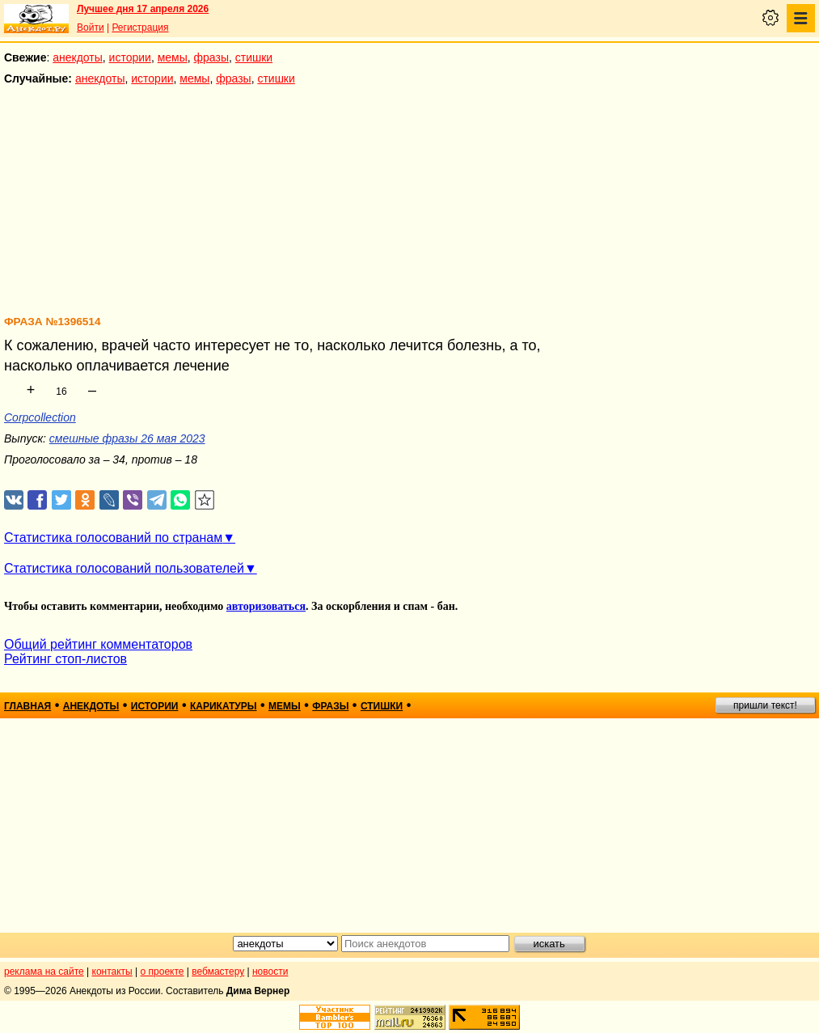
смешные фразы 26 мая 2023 (127, 438)
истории (130, 57)
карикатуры (223, 706)
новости (270, 971)
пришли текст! (765, 705)
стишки (253, 57)
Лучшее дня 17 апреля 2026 (143, 9)
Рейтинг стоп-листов (65, 659)
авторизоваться (266, 606)
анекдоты (78, 57)
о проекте (162, 971)
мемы (173, 57)
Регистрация (140, 27)
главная (27, 706)
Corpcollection (40, 417)
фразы (211, 57)
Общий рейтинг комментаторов (98, 644)
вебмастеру (218, 971)
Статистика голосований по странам (113, 537)
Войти (90, 27)
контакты (112, 971)
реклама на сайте (44, 971)
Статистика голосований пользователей (124, 568)
